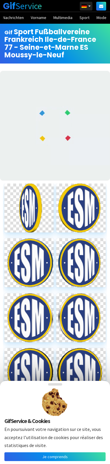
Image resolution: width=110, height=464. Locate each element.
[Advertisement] (55, 126)
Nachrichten (13, 17)
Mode (101, 17)
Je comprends (55, 456)
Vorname (38, 17)
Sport (84, 17)
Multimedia (62, 17)
